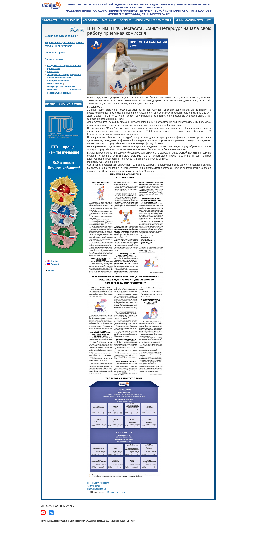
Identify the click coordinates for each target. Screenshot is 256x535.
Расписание (109, 20)
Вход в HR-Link (55, 84)
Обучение (125, 20)
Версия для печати (116, 492)
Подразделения (70, 20)
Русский (53, 264)
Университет (49, 20)
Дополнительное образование (153, 20)
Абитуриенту (90, 20)
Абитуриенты (93, 486)
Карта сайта (53, 71)
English (52, 261)
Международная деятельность (193, 20)
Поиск (51, 270)
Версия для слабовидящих (62, 36)
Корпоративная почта (58, 81)
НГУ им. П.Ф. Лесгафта (98, 483)
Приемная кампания (96, 489)
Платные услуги (54, 59)
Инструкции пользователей (61, 87)
